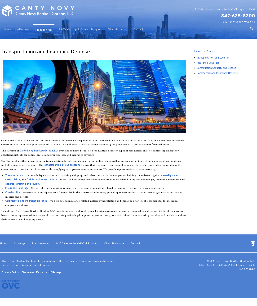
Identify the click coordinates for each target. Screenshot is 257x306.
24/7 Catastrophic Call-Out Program (80, 29)
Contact (138, 29)
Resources (42, 272)
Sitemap (56, 272)
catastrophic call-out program (62, 165)
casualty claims (170, 175)
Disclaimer (28, 272)
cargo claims (12, 179)
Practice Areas (44, 30)
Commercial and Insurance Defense (26, 201)
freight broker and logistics (43, 179)
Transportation (14, 175)
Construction (13, 192)
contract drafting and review (22, 184)
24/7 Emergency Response (239, 21)
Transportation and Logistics (213, 57)
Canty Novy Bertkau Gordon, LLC (39, 150)
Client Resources (118, 29)
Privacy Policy (10, 272)
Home (7, 29)
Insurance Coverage (17, 188)
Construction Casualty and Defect (216, 68)
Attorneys (23, 29)
